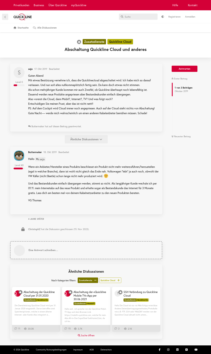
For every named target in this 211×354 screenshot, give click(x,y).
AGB (92, 349)
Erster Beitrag (179, 78)
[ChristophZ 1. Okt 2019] (18, 293)
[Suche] (138, 17)
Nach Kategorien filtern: (63, 280)
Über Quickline (57, 5)
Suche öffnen (86, 335)
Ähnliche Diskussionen (86, 139)
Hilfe (175, 5)
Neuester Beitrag (181, 136)
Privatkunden (21, 5)
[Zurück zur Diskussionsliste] (5, 17)
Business (39, 5)
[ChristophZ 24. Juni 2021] (68, 293)
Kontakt (192, 5)
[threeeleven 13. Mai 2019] (118, 293)
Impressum (78, 349)
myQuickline (78, 5)
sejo (42, 159)
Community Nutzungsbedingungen (51, 349)
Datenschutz (106, 349)
